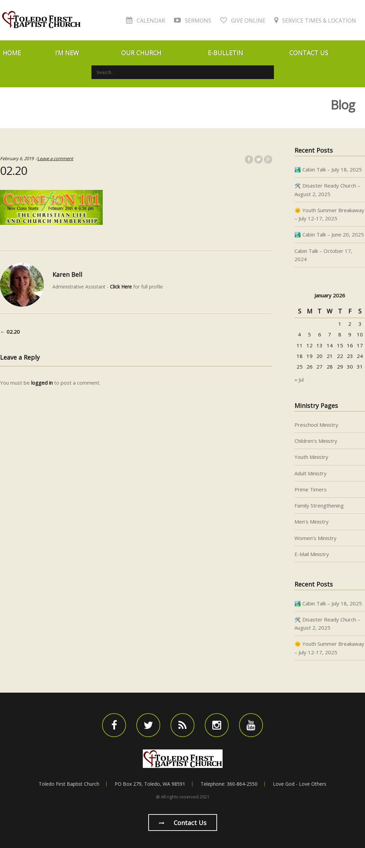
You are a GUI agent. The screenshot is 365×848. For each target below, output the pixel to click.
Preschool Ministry (316, 424)
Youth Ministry (311, 456)
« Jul (299, 379)
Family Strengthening (319, 505)
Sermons (192, 20)
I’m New (67, 53)
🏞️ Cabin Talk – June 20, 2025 (329, 234)
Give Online (242, 20)
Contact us (182, 823)
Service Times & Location (315, 20)
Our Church (141, 53)
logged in (42, 382)
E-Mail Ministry (311, 554)
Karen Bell (67, 274)
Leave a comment (55, 158)
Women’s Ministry (315, 538)
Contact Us (308, 53)
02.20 (10, 331)
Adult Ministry (310, 473)
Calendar (145, 20)
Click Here (121, 286)
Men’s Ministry (311, 521)
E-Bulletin (225, 53)
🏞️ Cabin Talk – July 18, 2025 (328, 169)
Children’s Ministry (315, 440)
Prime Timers (310, 489)
